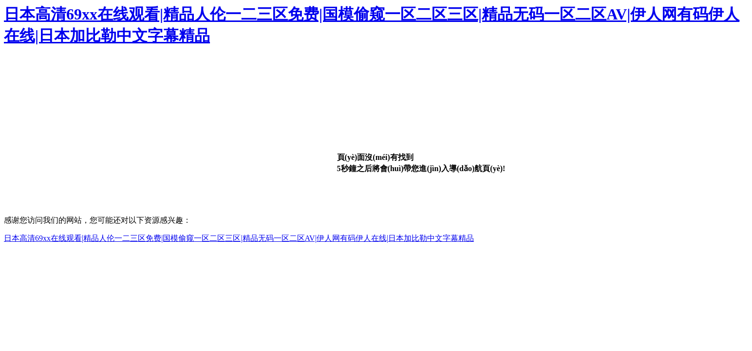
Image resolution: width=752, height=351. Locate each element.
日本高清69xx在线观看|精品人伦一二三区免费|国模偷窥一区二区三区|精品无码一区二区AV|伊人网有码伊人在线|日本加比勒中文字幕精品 (239, 238)
